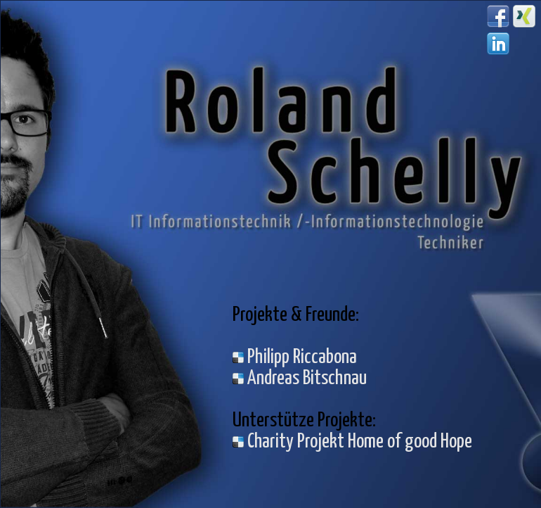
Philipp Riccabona (295, 357)
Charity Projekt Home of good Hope (352, 442)
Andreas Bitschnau (300, 378)
